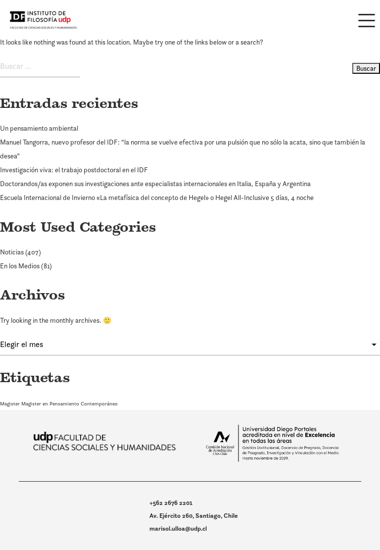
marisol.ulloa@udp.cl (178, 528)
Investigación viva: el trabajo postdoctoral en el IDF (74, 169)
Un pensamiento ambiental (39, 128)
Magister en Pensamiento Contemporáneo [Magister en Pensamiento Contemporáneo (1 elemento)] (69, 403)
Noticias (12, 252)
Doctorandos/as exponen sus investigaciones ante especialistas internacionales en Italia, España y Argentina (155, 183)
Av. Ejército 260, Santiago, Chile (193, 515)
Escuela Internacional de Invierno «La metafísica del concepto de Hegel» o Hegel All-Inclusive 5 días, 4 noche (157, 197)
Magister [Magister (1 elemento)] (10, 403)
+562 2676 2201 (170, 503)
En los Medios (20, 265)
